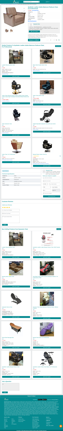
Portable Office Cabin (39, 404)
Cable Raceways (16, 410)
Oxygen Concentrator (7, 414)
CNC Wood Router (7, 406)
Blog (5, 423)
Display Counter (44, 402)
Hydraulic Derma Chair (7, 306)
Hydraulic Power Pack (55, 405)
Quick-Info (6, 424)
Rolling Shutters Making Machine (41, 411)
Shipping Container (19, 405)
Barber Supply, (36, 128)
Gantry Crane (19, 407)
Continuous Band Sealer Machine (44, 410)
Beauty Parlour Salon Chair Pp (40, 153)
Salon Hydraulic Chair (7, 123)
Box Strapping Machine (28, 402)
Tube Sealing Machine (50, 401)
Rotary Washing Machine (33, 406)
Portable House (40, 403)
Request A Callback (31, 395)
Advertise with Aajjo (35, 419)
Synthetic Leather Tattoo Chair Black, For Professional (45, 366)
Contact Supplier (16, 75)
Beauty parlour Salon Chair (8, 276)
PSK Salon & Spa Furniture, (7, 159)
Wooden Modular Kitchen (31, 411)
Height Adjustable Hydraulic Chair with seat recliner (44, 123)
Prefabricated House (11, 405)
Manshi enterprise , (36, 70)
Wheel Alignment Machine (8, 412)
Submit (5, 224)
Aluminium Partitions (13, 402)
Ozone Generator (14, 414)
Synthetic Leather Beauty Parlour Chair (10, 366)
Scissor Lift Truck (20, 403)
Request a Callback (34, 39)
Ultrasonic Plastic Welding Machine (25, 410)
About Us (5, 418)
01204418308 (48, 418)
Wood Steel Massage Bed (8, 337)
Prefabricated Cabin (32, 404)
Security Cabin (34, 403)
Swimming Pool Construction (52, 412)
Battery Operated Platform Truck (52, 413)
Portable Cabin (22, 401)
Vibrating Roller (43, 401)
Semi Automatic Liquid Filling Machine (16, 411)
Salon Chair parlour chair (38, 95)
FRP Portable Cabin (20, 404)
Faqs (5, 427)
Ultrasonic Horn (10, 410)
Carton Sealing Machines (37, 402)
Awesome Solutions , (6, 100)
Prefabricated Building (47, 404)
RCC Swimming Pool (7, 413)
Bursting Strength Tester (41, 407)
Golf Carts (40, 413)
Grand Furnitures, (5, 132)
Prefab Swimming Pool (35, 412)
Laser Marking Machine (15, 401)
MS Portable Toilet (56, 403)
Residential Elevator (7, 403)
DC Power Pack (41, 405)
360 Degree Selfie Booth (26, 414)
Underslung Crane (13, 407)
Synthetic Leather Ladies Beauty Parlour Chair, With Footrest (46, 246)
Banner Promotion (35, 422)
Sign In (47, 1)
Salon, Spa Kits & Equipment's (8, 3)
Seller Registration (35, 418)
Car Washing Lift (49, 411)
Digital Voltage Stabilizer (51, 406)
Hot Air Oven (36, 405)
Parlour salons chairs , (37, 101)
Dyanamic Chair (36, 23)
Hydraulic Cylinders (48, 405)
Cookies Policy (20, 418)
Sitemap (5, 419)
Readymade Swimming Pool (16, 413)
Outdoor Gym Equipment (25, 413)
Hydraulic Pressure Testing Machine (51, 407)
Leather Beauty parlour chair (8, 64)
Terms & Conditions (21, 419)
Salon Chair (15, 3)
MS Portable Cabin (13, 404)
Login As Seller (35, 427)
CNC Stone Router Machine (23, 406)
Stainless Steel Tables (20, 402)
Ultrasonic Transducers (35, 410)
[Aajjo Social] (53, 399)
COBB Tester (34, 407)
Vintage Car (44, 413)
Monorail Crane (28, 407)
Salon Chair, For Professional (8, 153)
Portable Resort (7, 404)
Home (2, 3)
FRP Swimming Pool (43, 412)
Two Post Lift (55, 411)
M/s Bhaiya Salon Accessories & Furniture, (41, 163)
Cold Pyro (19, 414)
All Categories (14, 423)
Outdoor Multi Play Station (29, 401)
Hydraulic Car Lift (14, 403)
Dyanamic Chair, (5, 73)
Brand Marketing (35, 423)
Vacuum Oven (31, 405)
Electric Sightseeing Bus (34, 413)
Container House (25, 405)
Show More (58, 45)
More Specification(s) (32, 20)
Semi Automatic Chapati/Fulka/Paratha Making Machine (22, 412)
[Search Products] (23, 1)
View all (58, 228)
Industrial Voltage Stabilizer (41, 406)
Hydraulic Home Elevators (52, 402)
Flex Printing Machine (14, 406)
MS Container (26, 404)
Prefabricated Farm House (47, 403)
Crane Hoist (24, 407)
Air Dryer (24, 411)
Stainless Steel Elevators (28, 403)
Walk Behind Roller (38, 401)
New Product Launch (36, 424)
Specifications (5, 170)
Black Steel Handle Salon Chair (40, 64)
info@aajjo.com (49, 421)
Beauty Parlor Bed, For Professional (41, 337)
